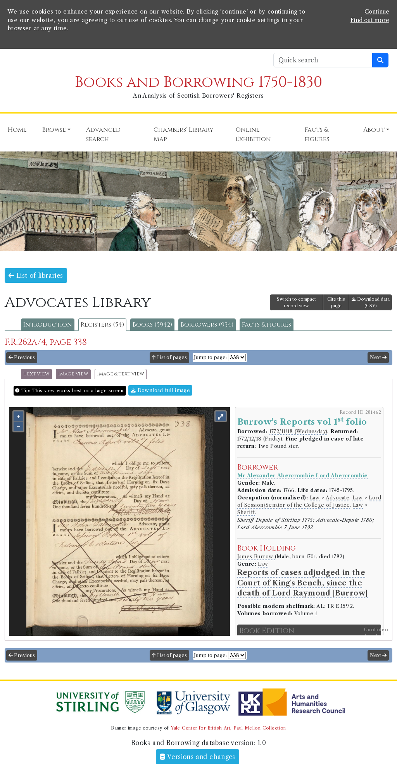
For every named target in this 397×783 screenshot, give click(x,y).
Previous (22, 357)
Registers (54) (102, 324)
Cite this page (336, 302)
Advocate (337, 498)
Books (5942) (152, 324)
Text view (36, 374)
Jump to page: (210, 357)
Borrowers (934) (207, 324)
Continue (376, 11)
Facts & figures (266, 324)
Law (315, 498)
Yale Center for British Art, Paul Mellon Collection (228, 728)
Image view (73, 374)
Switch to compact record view (296, 302)
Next (378, 357)
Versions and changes (197, 757)
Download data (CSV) (371, 302)
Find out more (369, 20)
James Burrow (256, 556)
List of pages (169, 357)
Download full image (160, 390)
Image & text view (120, 374)
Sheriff (246, 512)
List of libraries (36, 275)
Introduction (47, 324)
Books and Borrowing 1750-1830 (198, 82)
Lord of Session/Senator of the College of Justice (309, 501)
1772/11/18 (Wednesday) (298, 431)
